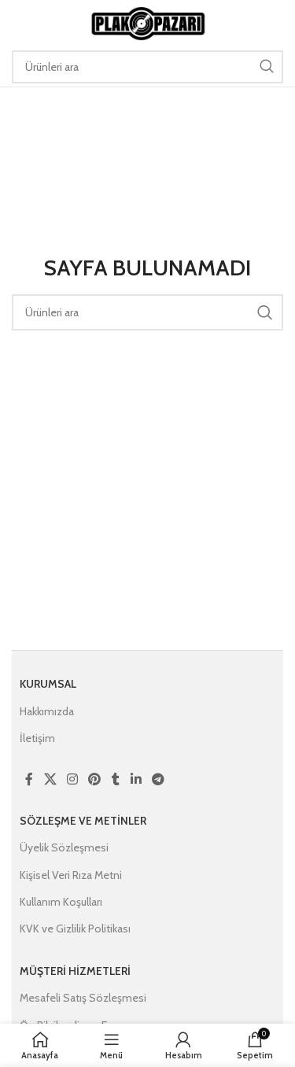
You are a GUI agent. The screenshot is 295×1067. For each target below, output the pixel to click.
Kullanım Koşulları (61, 902)
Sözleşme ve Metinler (83, 821)
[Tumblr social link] (115, 779)
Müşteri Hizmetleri (75, 971)
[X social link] (50, 779)
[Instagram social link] (72, 779)
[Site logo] (148, 22)
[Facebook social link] (29, 779)
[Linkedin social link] (135, 779)
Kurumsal (48, 684)
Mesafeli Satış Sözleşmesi (83, 998)
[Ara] (147, 66)
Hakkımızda (47, 711)
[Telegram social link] (157, 779)
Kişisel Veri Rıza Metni (71, 875)
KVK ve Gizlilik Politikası (75, 928)
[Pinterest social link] (94, 779)
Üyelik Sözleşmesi (64, 847)
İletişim (37, 738)
